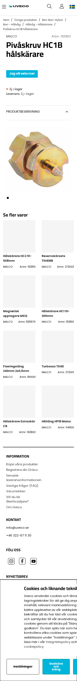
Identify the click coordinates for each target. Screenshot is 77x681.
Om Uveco (14, 507)
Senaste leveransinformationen (23, 478)
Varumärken (15, 491)
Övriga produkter (25, 20)
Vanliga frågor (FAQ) (22, 485)
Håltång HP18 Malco (56, 421)
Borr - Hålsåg (12, 24)
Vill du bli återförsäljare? (17, 499)
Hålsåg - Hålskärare (39, 24)
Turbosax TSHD (53, 366)
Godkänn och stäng (56, 666)
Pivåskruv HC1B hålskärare (20, 29)
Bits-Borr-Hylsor (52, 20)
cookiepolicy (34, 646)
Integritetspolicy (58, 642)
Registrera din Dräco (22, 469)
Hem (6, 20)
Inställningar (22, 666)
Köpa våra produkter (22, 464)
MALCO (11, 36)
